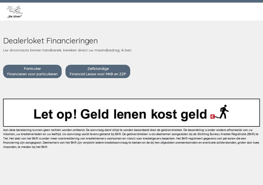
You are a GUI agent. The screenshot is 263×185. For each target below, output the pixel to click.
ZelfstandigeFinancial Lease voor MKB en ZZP (98, 71)
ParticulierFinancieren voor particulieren (32, 71)
